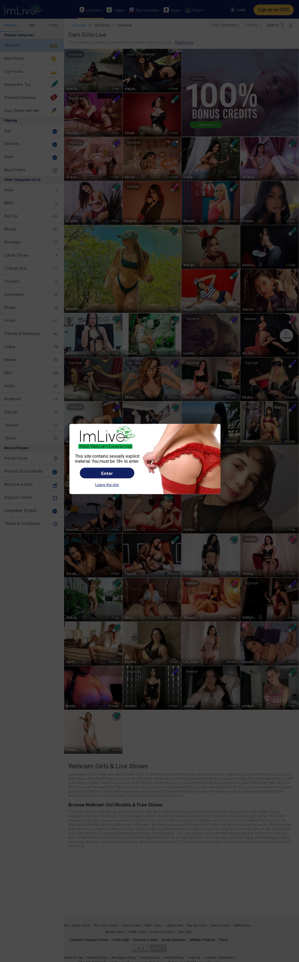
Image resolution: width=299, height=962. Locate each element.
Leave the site (107, 484)
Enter (107, 473)
